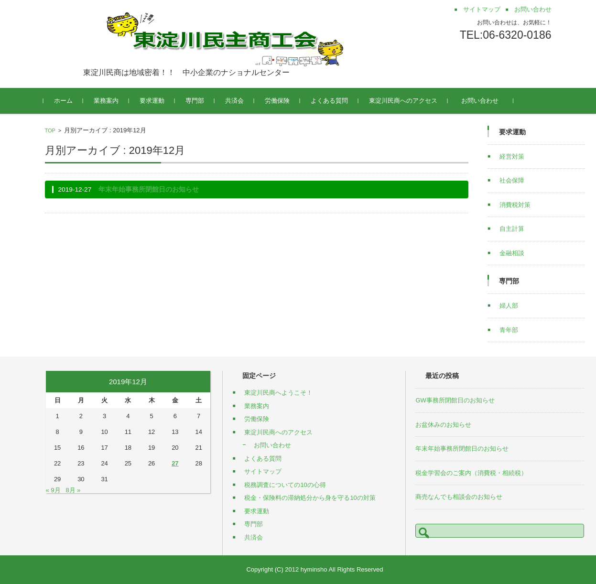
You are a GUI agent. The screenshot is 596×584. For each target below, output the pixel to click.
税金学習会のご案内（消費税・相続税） (471, 472)
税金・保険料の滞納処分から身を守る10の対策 (309, 497)
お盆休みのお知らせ (443, 424)
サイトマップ (263, 471)
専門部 (196, 100)
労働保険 (278, 100)
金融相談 (511, 253)
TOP (50, 130)
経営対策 (511, 156)
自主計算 (511, 228)
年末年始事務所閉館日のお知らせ (148, 189)
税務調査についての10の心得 (284, 484)
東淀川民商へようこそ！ (278, 392)
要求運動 (153, 100)
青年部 (508, 330)
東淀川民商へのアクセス (404, 100)
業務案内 (107, 100)
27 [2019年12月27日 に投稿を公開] (175, 463)
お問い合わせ (484, 100)
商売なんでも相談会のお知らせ (458, 496)
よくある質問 (330, 100)
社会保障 (511, 180)
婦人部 (508, 305)
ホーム (64, 100)
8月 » (72, 490)
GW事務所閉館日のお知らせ (454, 400)
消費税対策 (515, 204)
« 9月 (53, 490)
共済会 (236, 100)
